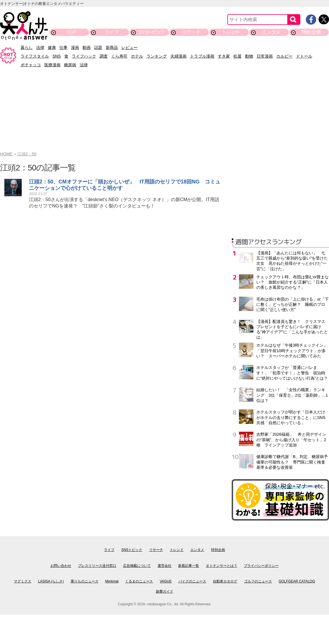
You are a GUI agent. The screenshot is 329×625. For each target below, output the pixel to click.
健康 (52, 47)
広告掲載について (137, 566)
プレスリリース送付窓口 (97, 566)
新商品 (112, 47)
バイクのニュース (192, 581)
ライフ (111, 32)
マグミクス (22, 581)
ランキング (157, 56)
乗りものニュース (84, 581)
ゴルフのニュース (258, 581)
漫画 (75, 47)
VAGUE (166, 581)
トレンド (231, 32)
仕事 (63, 47)
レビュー (129, 47)
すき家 (224, 56)
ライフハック (84, 56)
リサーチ (191, 32)
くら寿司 (119, 56)
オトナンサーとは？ (221, 566)
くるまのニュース (139, 581)
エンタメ (271, 32)
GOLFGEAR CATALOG (297, 581)
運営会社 (164, 566)
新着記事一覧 (188, 566)
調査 (104, 56)
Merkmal (111, 581)
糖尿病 (70, 64)
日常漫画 (265, 56)
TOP (71, 32)
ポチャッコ (31, 64)
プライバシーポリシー (261, 566)
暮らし (27, 47)
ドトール (304, 56)
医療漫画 (52, 64)
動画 (87, 47)
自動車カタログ (225, 581)
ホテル (137, 56)
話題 (98, 47)
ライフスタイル (35, 56)
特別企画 (311, 32)
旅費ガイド (164, 591)
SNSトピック (151, 32)
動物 (249, 56)
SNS (56, 56)
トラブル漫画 (202, 56)
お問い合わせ (60, 566)
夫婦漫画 (178, 56)
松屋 (237, 56)
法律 (40, 47)
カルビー (284, 56)
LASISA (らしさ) (51, 581)
